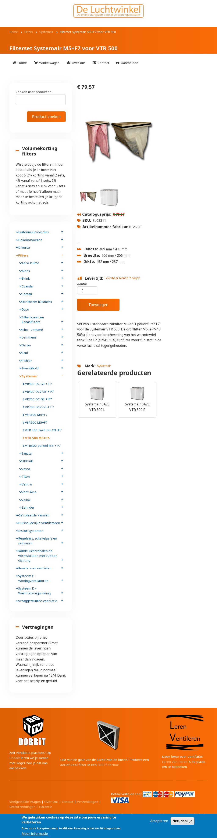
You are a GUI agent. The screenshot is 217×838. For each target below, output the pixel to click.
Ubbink (27, 461)
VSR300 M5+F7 (36, 414)
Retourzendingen (22, 807)
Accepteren (159, 822)
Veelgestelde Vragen (25, 801)
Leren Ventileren (175, 761)
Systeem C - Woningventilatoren (33, 578)
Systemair (104, 366)
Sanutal (27, 453)
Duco (25, 309)
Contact (67, 801)
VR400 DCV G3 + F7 (39, 391)
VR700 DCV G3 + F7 (39, 407)
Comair (27, 294)
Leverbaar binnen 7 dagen (122, 278)
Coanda (27, 286)
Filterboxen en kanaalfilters (33, 319)
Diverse (24, 247)
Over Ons (51, 801)
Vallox (26, 500)
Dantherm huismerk (37, 302)
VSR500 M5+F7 (36, 422)
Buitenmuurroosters (33, 232)
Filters (23, 255)
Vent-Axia (29, 492)
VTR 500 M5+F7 (37, 438)
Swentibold (30, 368)
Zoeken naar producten (33, 92)
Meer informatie (35, 834)
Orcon (26, 345)
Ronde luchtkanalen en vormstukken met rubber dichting (37, 555)
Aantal (82, 284)
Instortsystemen (30, 531)
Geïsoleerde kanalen (33, 515)
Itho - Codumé (32, 329)
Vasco (26, 469)
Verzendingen (87, 801)
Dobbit (14, 758)
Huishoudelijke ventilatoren (39, 523)
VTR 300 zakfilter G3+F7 (43, 430)
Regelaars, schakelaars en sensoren (37, 540)
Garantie (45, 807)
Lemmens (29, 337)
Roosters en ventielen (34, 568)
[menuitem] (19, 63)
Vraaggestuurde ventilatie (37, 601)
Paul (25, 353)
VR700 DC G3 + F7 (38, 399)
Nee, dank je (182, 822)
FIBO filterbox (108, 765)
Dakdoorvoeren (30, 240)
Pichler (27, 360)
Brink (26, 278)
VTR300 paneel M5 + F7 (43, 445)
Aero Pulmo (30, 263)
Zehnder (28, 507)
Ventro (27, 484)
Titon (26, 476)
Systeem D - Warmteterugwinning (34, 590)
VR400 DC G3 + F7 (38, 384)
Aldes (26, 271)
